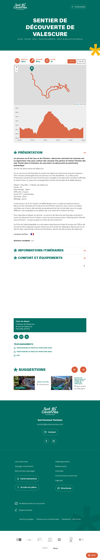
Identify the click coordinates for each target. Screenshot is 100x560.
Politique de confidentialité (47, 519)
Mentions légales (26, 519)
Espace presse (23, 510)
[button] (32, 68)
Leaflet (76, 104)
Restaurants (61, 466)
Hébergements (62, 462)
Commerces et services (66, 476)
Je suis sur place (78, 7)
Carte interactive (27, 479)
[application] (50, 123)
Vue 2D (71, 61)
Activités (59, 471)
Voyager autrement (24, 466)
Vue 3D (81, 61)
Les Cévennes (21, 462)
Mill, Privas (76, 519)
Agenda (59, 480)
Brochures (64, 488)
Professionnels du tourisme (30, 503)
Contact (50, 432)
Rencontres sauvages (25, 471)
